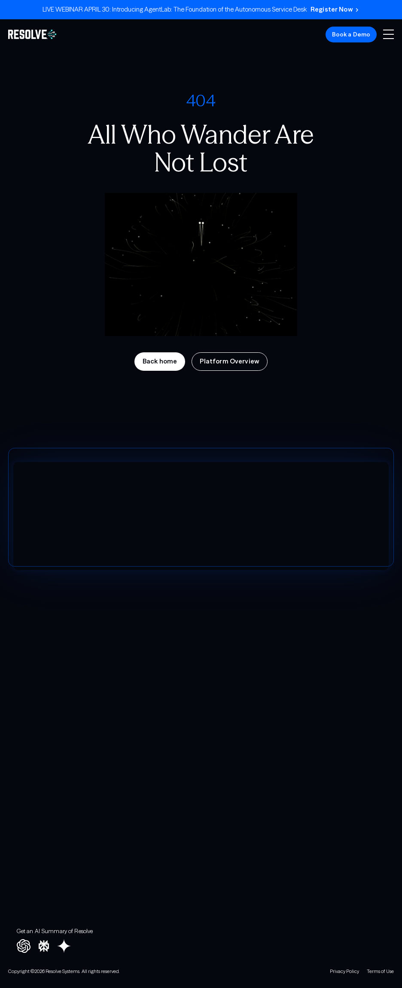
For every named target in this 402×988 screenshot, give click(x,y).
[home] (32, 34)
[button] (388, 34)
